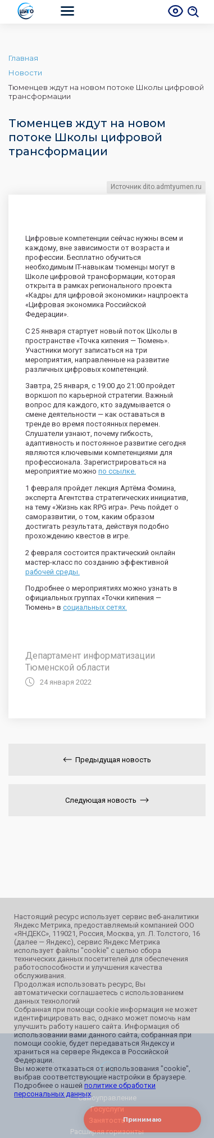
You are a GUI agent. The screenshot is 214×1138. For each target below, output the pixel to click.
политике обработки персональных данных (85, 1089)
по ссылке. (117, 471)
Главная (23, 57)
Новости (25, 72)
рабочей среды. (52, 572)
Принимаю (142, 1119)
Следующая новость (107, 800)
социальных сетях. (95, 607)
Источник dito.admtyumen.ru (156, 187)
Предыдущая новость (107, 759)
